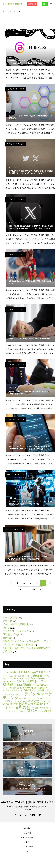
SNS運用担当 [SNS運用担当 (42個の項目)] (26, 685)
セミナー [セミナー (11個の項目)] (20, 694)
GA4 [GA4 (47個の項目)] (24, 672)
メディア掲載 (10, 617)
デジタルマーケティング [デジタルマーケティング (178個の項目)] (27, 695)
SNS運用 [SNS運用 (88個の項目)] (10, 685)
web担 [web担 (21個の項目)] (13, 687)
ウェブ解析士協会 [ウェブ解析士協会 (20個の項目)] (41, 690)
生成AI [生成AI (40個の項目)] (42, 711)
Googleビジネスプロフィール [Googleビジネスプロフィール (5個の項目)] (18, 676)
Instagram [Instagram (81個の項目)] (37, 675)
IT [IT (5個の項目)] (45, 676)
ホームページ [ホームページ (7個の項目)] (24, 698)
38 (34, 589)
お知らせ (7, 621)
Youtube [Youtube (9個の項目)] (6, 690)
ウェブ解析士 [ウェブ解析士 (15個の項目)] (25, 690)
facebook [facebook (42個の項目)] (15, 672)
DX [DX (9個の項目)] (7, 672)
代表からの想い (27, 837)
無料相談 (32, 4)
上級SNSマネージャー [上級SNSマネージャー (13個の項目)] (37, 701)
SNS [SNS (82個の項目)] (20, 681)
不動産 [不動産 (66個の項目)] (23, 703)
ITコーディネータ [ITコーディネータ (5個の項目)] (16, 678)
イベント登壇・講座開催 (16, 624)
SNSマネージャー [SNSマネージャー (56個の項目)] (37, 681)
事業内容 (27, 833)
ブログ (6, 627)
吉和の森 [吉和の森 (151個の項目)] (22, 707)
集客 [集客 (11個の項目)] (49, 711)
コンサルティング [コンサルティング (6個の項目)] (9, 695)
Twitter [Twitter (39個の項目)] (39, 685)
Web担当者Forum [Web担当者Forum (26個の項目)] (27, 687)
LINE (45, 4)
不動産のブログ (11, 634)
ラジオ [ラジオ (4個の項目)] (23, 701)
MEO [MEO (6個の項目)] (40, 679)
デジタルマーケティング (15, 34)
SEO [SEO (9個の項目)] (14, 682)
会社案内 (27, 828)
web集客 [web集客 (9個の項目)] (41, 688)
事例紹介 (7, 638)
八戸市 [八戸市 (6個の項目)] (30, 704)
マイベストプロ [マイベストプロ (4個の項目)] (16, 701)
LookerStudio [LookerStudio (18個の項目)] (30, 678)
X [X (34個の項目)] (46, 687)
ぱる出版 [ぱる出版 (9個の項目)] (14, 690)
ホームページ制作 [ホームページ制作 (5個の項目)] (36, 698)
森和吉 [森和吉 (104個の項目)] (32, 711)
